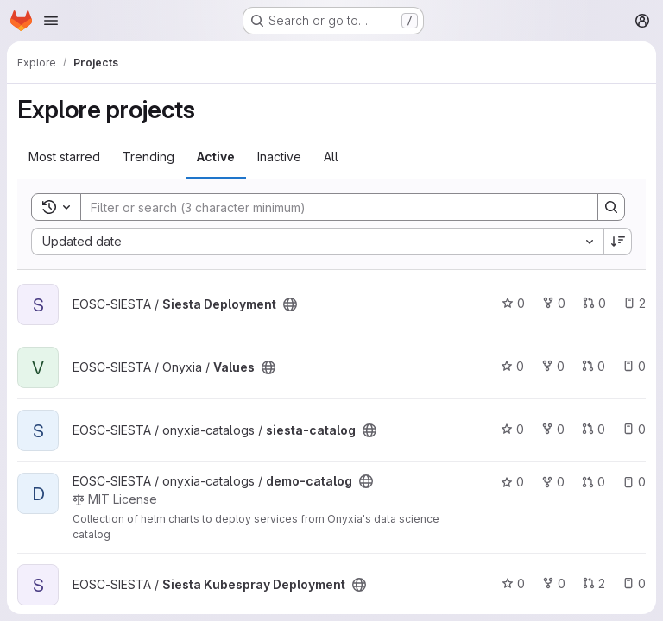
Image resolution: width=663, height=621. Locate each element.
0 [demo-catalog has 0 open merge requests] (593, 481)
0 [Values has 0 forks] (553, 366)
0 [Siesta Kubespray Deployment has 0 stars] (513, 583)
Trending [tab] (148, 156)
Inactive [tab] (279, 156)
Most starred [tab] (64, 156)
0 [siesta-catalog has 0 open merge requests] (593, 429)
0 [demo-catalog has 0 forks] (553, 481)
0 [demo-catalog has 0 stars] (512, 481)
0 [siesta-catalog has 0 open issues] (634, 429)
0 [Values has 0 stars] (512, 366)
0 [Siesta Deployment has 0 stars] (513, 303)
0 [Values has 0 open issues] (634, 366)
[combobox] (317, 241)
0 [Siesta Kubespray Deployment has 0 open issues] (634, 583)
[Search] (331, 207)
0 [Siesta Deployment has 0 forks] (553, 303)
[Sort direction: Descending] (618, 241)
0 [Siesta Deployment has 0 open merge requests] (594, 303)
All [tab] (331, 156)
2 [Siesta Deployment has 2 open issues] (634, 303)
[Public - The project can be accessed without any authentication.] (290, 304)
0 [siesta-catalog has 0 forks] (553, 429)
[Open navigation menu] (51, 20)
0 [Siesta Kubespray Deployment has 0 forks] (553, 583)
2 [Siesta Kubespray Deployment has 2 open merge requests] (594, 583)
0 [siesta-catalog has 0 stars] (512, 429)
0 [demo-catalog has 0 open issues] (634, 481)
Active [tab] (216, 156)
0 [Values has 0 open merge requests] (593, 366)
